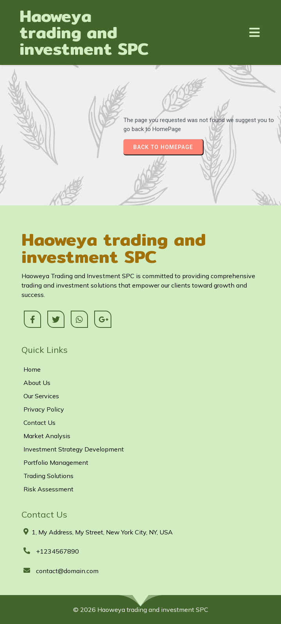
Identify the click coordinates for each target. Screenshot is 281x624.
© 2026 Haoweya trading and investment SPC (140, 609)
